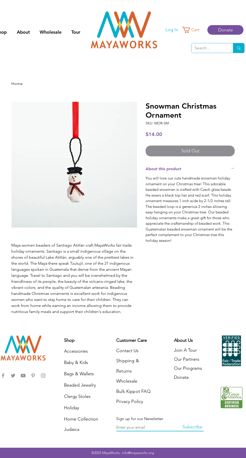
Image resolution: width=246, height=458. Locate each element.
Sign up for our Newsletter (139, 419)
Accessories (76, 351)
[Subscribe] (192, 427)
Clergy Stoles (77, 396)
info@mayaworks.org (138, 452)
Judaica (71, 429)
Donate (181, 377)
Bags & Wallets (79, 374)
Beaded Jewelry (80, 385)
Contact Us (127, 350)
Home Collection (81, 419)
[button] (194, 30)
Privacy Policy (129, 401)
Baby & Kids (76, 362)
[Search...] (208, 48)
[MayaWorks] (3, 376)
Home (17, 83)
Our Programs (188, 368)
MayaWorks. (112, 452)
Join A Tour (185, 350)
